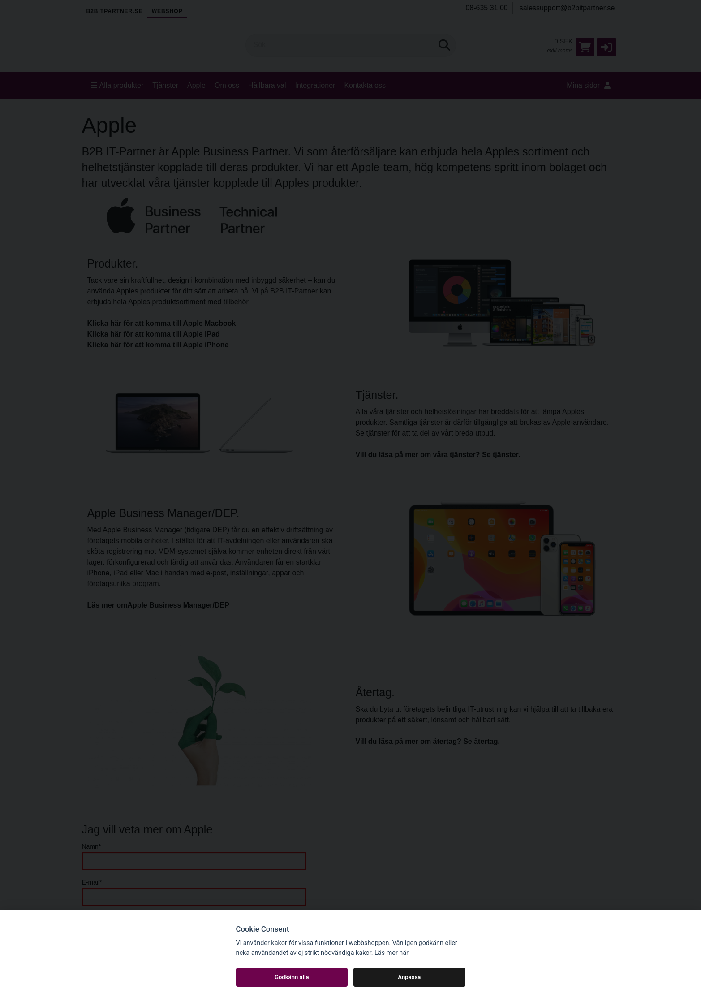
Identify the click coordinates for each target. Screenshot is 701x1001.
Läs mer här (391, 953)
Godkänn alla (292, 977)
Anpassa (409, 977)
